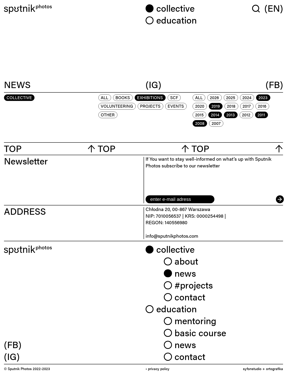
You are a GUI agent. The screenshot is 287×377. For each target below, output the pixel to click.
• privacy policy (157, 368)
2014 (215, 115)
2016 (262, 106)
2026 (214, 97)
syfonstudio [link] (252, 368)
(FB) (274, 85)
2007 (216, 123)
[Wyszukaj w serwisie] (258, 8)
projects (150, 106)
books (122, 97)
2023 (263, 97)
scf (174, 97)
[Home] (73, 9)
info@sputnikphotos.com (172, 235)
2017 (247, 106)
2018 (231, 106)
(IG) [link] (12, 356)
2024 (246, 97)
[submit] (279, 199)
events (176, 106)
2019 (215, 106)
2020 (199, 106)
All (104, 97)
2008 (199, 123)
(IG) (153, 85)
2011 (261, 115)
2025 (230, 97)
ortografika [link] (274, 368)
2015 (199, 115)
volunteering (117, 106)
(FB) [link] (12, 344)
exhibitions (150, 97)
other (108, 115)
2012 (246, 115)
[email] (180, 199)
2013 (230, 115)
